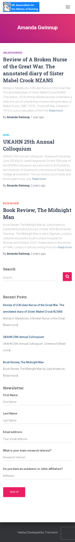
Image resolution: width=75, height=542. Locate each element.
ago (37, 117)
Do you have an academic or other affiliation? (33, 468)
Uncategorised (12, 52)
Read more (56, 110)
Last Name (10, 413)
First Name (10, 395)
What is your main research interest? (27, 450)
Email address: (13, 432)
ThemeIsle (51, 532)
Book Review (11, 203)
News (6, 135)
